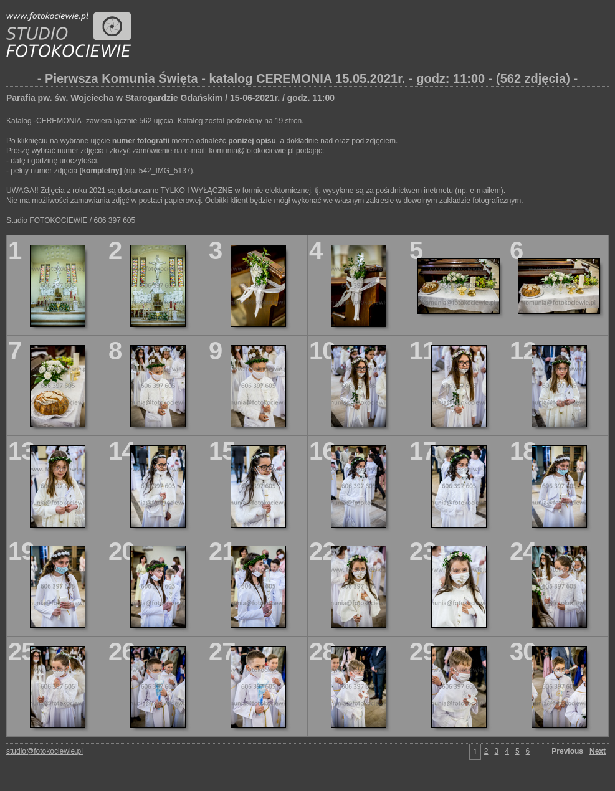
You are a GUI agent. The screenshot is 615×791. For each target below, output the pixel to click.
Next (597, 751)
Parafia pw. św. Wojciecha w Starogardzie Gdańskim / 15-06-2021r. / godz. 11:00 (170, 98)
